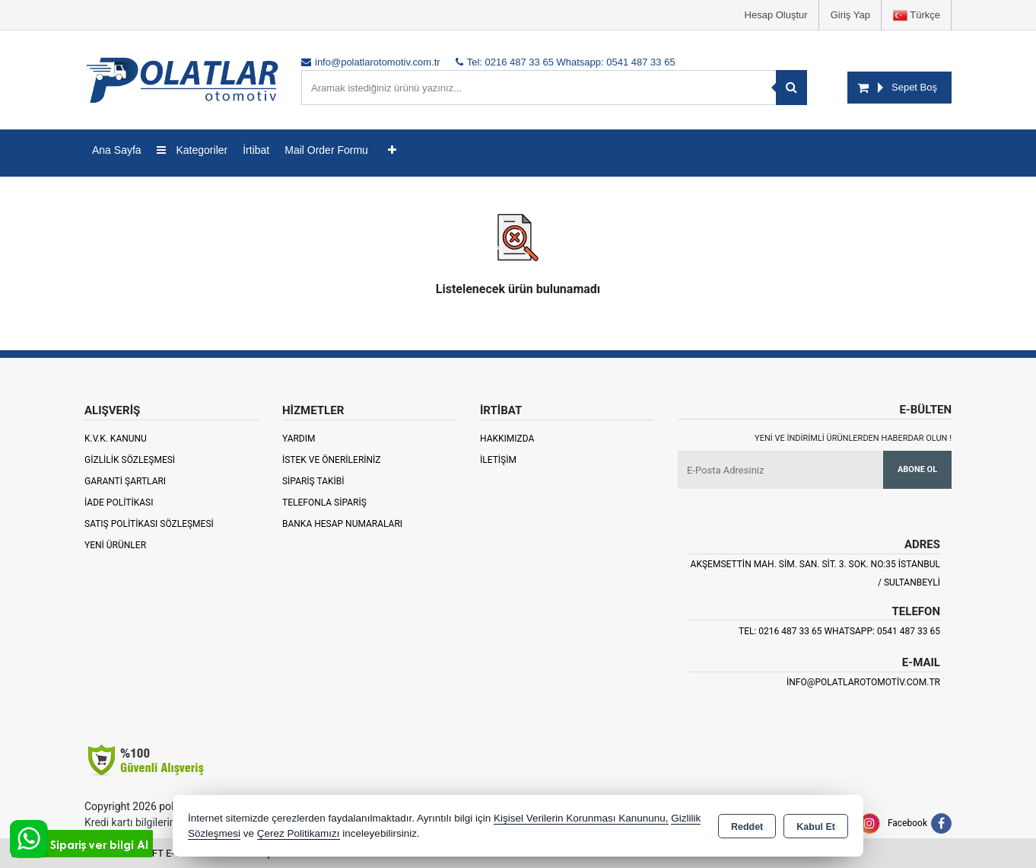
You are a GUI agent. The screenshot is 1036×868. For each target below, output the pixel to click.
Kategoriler (192, 150)
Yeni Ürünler (115, 545)
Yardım (299, 438)
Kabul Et (815, 827)
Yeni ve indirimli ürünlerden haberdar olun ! (853, 438)
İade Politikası (118, 502)
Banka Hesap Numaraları (342, 524)
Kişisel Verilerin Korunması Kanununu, (581, 818)
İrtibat (256, 150)
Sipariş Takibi (313, 481)
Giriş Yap (850, 15)
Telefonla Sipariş (324, 502)
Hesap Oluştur (776, 15)
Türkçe (916, 15)
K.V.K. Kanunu (115, 438)
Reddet (747, 827)
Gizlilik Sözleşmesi (129, 460)
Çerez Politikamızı (298, 833)
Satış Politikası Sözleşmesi (149, 524)
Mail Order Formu (326, 150)
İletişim (498, 460)
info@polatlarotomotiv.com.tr (863, 682)
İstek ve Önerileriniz (331, 460)
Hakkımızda (507, 438)
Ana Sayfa (116, 150)
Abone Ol (917, 469)
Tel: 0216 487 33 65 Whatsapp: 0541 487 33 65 (839, 631)
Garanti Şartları (125, 481)
